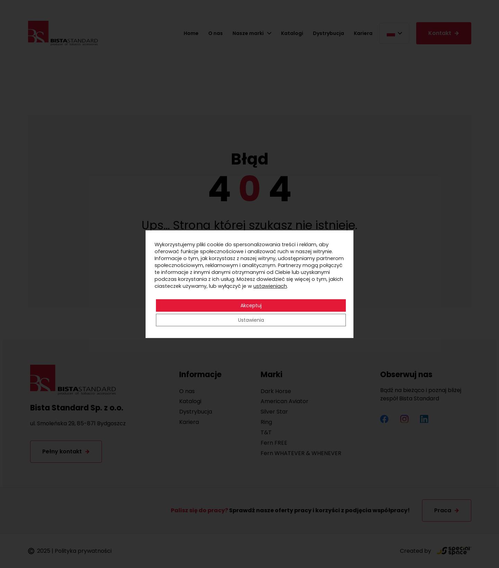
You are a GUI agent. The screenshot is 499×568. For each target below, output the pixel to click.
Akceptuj (251, 305)
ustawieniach (270, 286)
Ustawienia (251, 320)
